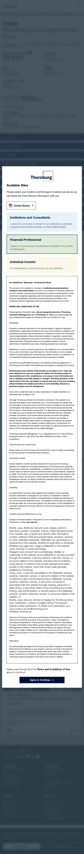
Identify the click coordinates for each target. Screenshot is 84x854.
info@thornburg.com (37, 608)
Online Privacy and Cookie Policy (37, 450)
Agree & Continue (42, 679)
